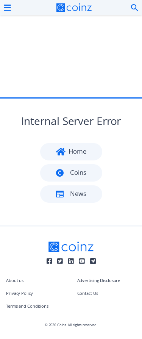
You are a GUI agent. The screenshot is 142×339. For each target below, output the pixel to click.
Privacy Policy (19, 293)
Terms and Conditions (27, 306)
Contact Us (87, 293)
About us (14, 281)
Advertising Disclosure (98, 281)
